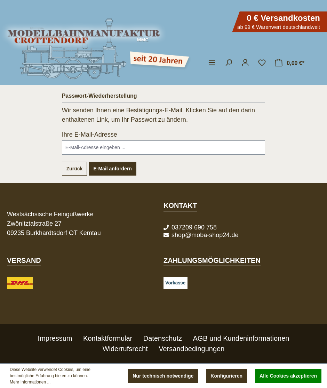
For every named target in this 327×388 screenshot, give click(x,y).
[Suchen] (228, 62)
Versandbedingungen (191, 349)
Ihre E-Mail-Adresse (89, 134)
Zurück (74, 168)
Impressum (55, 338)
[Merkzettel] (262, 62)
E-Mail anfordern (112, 168)
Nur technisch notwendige (163, 376)
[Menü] (212, 62)
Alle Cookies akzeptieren (288, 376)
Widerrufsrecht (125, 349)
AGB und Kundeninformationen (241, 338)
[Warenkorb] (289, 62)
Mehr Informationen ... (30, 382)
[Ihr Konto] (245, 62)
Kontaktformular (107, 338)
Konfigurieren (226, 376)
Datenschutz (162, 338)
